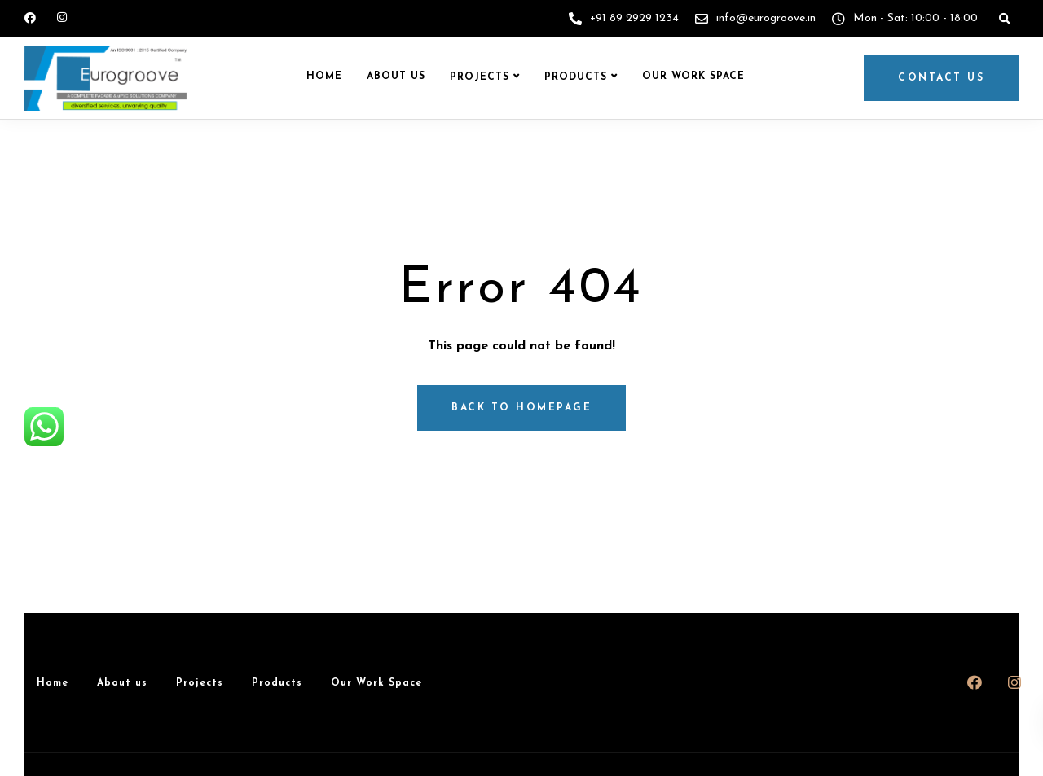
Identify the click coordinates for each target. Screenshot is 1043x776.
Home (324, 76)
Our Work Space (693, 76)
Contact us (941, 78)
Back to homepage (521, 408)
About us (396, 76)
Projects (479, 77)
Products (575, 77)
